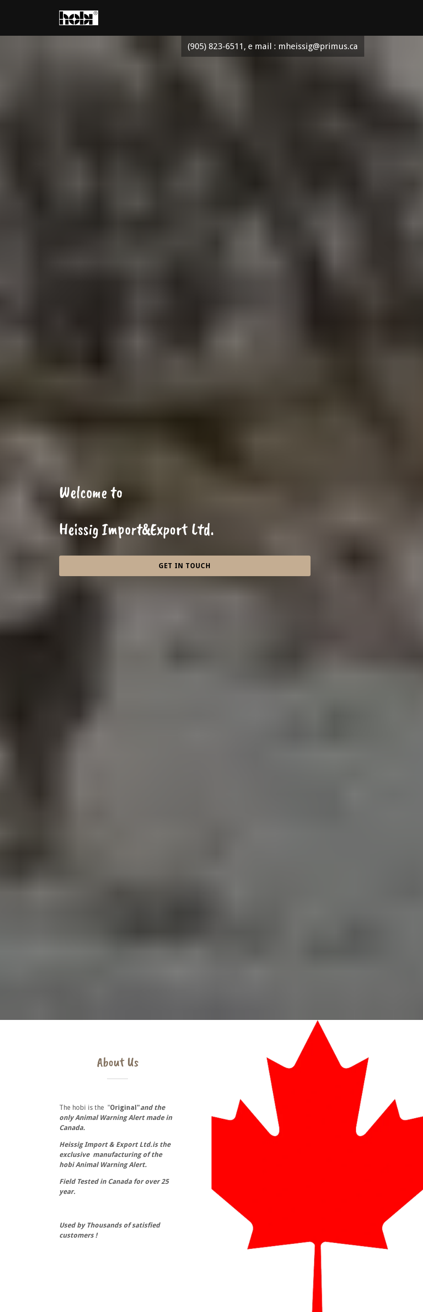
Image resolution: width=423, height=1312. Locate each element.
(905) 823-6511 (216, 46)
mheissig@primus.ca (318, 46)
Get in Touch (185, 566)
